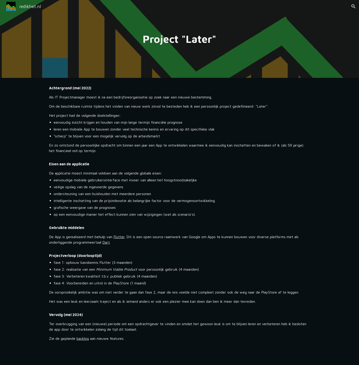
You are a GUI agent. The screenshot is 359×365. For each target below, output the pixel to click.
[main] (180, 39)
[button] (353, 6)
